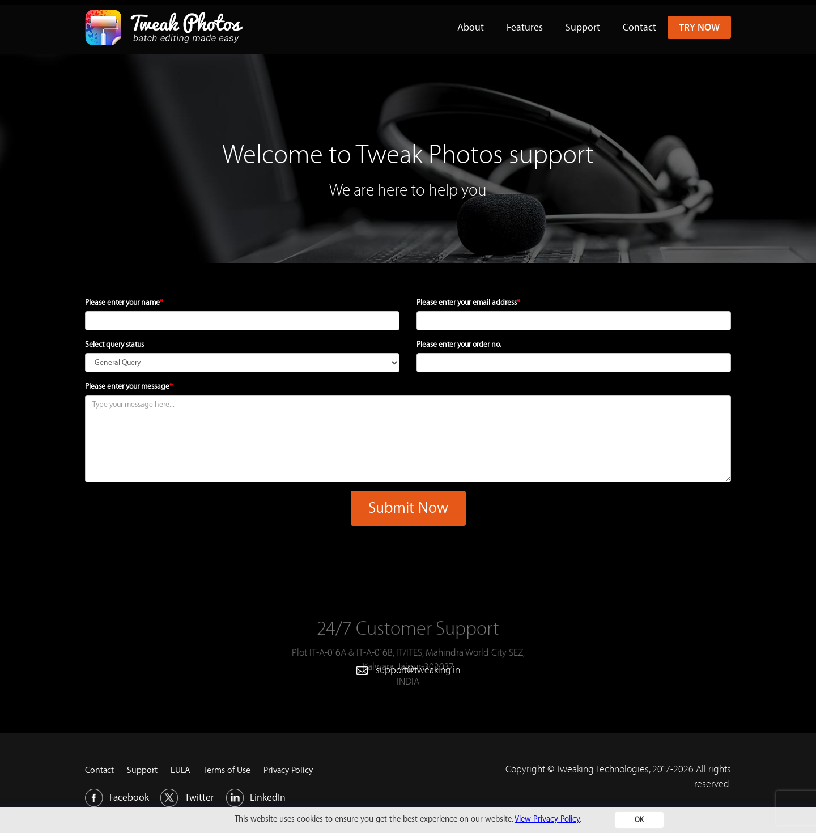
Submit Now (408, 508)
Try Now (699, 27)
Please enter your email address (468, 302)
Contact (639, 27)
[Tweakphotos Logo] (163, 14)
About (470, 27)
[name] (242, 320)
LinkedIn (256, 798)
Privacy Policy (288, 770)
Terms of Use (226, 770)
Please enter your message (129, 386)
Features (525, 27)
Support (583, 27)
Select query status (114, 344)
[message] (408, 438)
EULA (180, 770)
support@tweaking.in (418, 669)
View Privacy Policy (547, 819)
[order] (573, 362)
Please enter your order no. (459, 344)
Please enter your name (124, 302)
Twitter (187, 798)
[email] (573, 320)
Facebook (117, 798)
